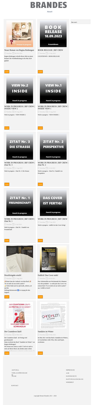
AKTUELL (15, 370)
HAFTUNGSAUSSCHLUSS (74, 379)
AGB (67, 373)
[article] (20, 46)
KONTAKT (14, 385)
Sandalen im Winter (45, 331)
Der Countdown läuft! (13, 331)
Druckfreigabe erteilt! (12, 275)
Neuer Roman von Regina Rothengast (19, 50)
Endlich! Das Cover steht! (48, 275)
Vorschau (9, 53)
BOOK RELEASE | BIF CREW (50, 50)
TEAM (14, 376)
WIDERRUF (70, 382)
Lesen (7, 72)
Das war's (74, 22)
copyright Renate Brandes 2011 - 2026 (45, 396)
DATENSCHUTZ (71, 376)
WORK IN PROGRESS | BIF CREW (52, 219)
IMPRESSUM (70, 370)
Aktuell (49, 12)
